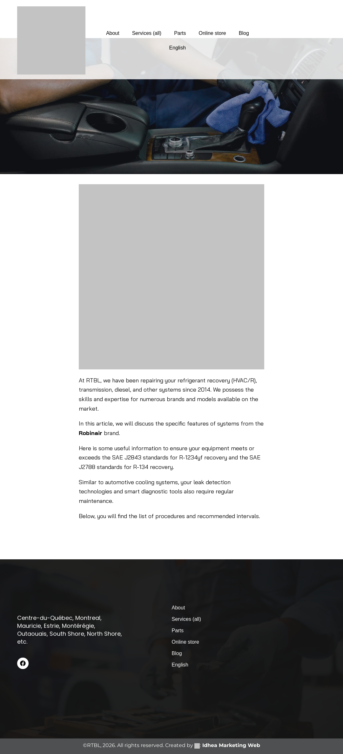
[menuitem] (177, 48)
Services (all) (146, 33)
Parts (180, 33)
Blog (244, 33)
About (112, 33)
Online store (212, 33)
